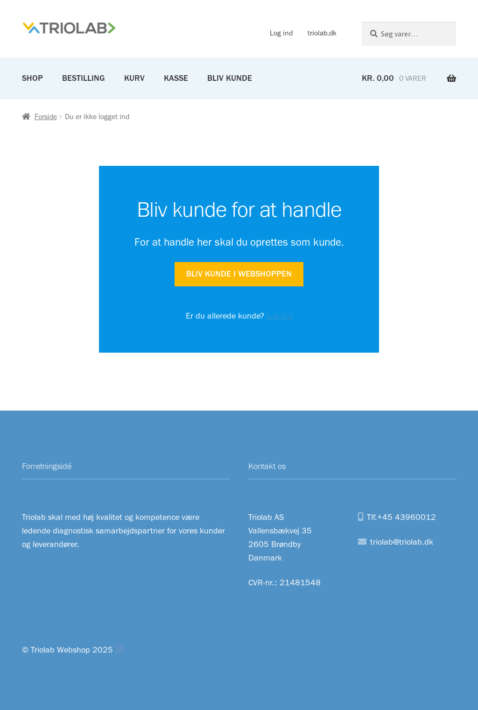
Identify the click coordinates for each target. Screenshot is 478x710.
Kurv (134, 78)
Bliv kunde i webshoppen (239, 274)
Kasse (176, 78)
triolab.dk (322, 32)
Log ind (281, 32)
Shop (32, 78)
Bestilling (83, 78)
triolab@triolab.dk (401, 542)
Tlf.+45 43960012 (401, 517)
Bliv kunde (229, 78)
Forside (46, 116)
